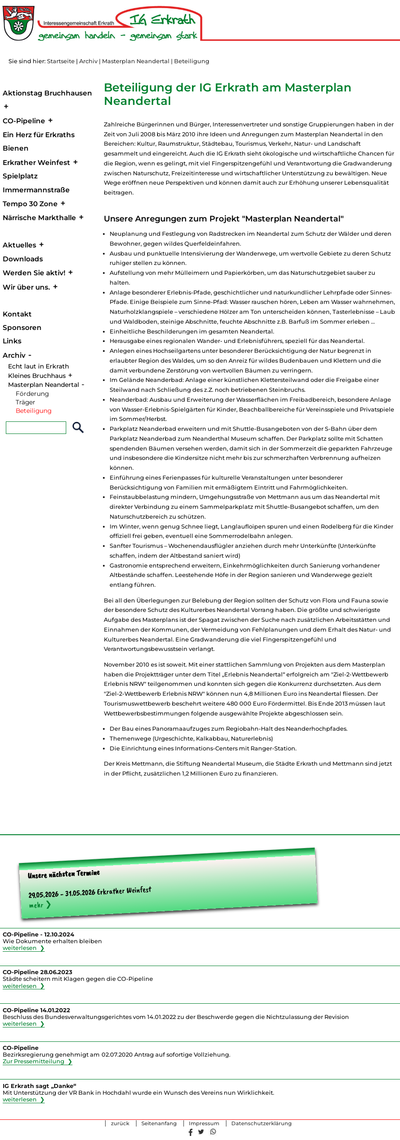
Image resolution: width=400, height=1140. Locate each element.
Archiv (88, 61)
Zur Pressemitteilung (33, 1061)
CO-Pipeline (24, 121)
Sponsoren (22, 327)
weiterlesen (20, 948)
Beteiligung (33, 410)
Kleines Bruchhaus (37, 375)
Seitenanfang (159, 1123)
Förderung (32, 393)
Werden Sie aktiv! (34, 273)
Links (12, 341)
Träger (25, 402)
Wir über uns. (26, 287)
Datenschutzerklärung (261, 1123)
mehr (36, 904)
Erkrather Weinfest (36, 162)
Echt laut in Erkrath (38, 366)
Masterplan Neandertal (43, 384)
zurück (120, 1123)
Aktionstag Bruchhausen (47, 93)
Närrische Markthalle (39, 217)
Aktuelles (19, 245)
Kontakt (17, 314)
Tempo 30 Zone (30, 203)
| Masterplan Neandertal (134, 61)
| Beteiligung (190, 61)
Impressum (204, 1123)
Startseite (61, 61)
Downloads (23, 259)
